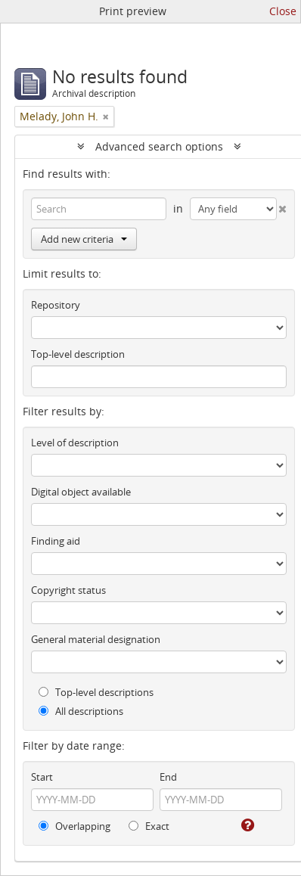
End (168, 777)
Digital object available (81, 492)
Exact (149, 826)
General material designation (95, 639)
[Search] (98, 208)
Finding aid (55, 541)
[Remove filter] (106, 116)
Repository (55, 305)
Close (282, 11)
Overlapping (74, 826)
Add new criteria (84, 239)
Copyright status (68, 590)
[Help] (246, 825)
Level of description (75, 442)
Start (42, 777)
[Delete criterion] (282, 205)
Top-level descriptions (96, 692)
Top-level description (78, 354)
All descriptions (81, 711)
